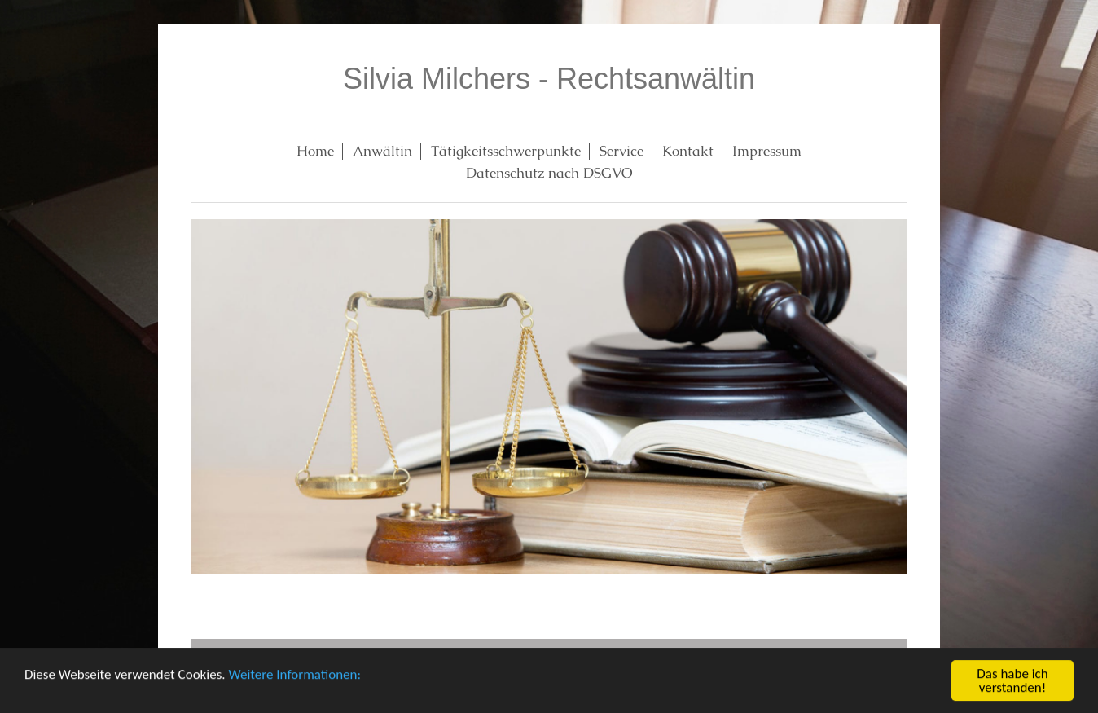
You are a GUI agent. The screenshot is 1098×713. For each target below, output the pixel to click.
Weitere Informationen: (294, 675)
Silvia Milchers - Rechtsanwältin (549, 78)
